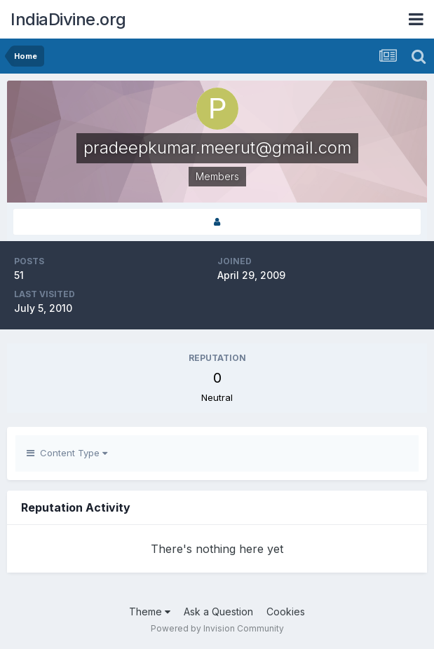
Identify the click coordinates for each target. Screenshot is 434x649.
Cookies (285, 611)
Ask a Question (218, 611)
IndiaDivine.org (68, 19)
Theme (149, 611)
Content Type (67, 452)
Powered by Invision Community (217, 628)
